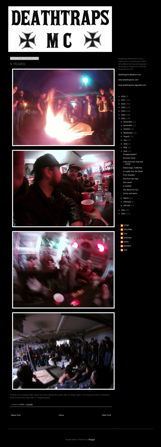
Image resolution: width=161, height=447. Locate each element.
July (125, 140)
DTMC (126, 225)
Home (61, 415)
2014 (123, 111)
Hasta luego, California (132, 168)
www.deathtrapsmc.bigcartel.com (132, 85)
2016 (123, 104)
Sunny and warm (130, 193)
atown (126, 242)
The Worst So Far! (130, 190)
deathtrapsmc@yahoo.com (129, 75)
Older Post (106, 415)
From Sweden (129, 175)
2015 (123, 107)
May (125, 147)
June (125, 144)
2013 (123, 115)
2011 (123, 210)
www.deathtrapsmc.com (128, 80)
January (127, 205)
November (128, 125)
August (126, 136)
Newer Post (16, 415)
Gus (125, 233)
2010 (123, 214)
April (125, 151)
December (128, 122)
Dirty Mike (128, 229)
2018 (123, 96)
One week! (127, 182)
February (127, 202)
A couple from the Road (133, 171)
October (127, 129)
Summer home (129, 158)
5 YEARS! (127, 186)
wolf (125, 250)
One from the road (130, 179)
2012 (123, 118)
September (128, 133)
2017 (123, 100)
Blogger (92, 440)
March (126, 198)
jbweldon (127, 246)
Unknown (128, 238)
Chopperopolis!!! (130, 154)
